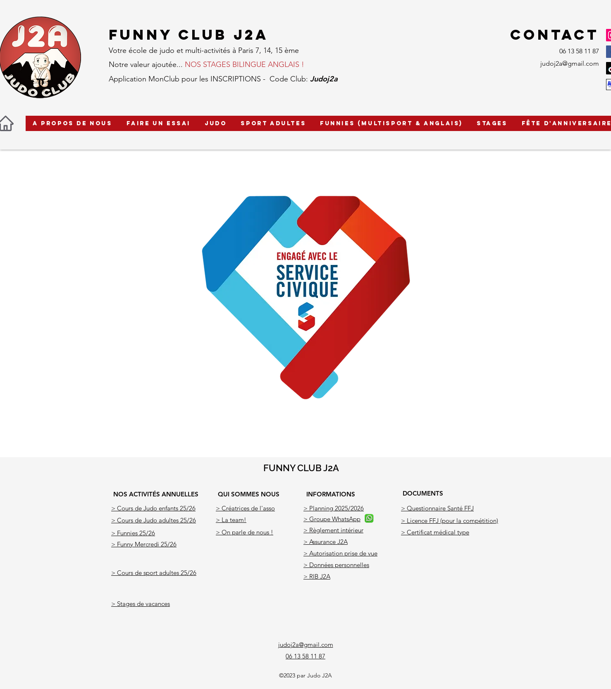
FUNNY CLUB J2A (301, 468)
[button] (72, 123)
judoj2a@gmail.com (569, 63)
